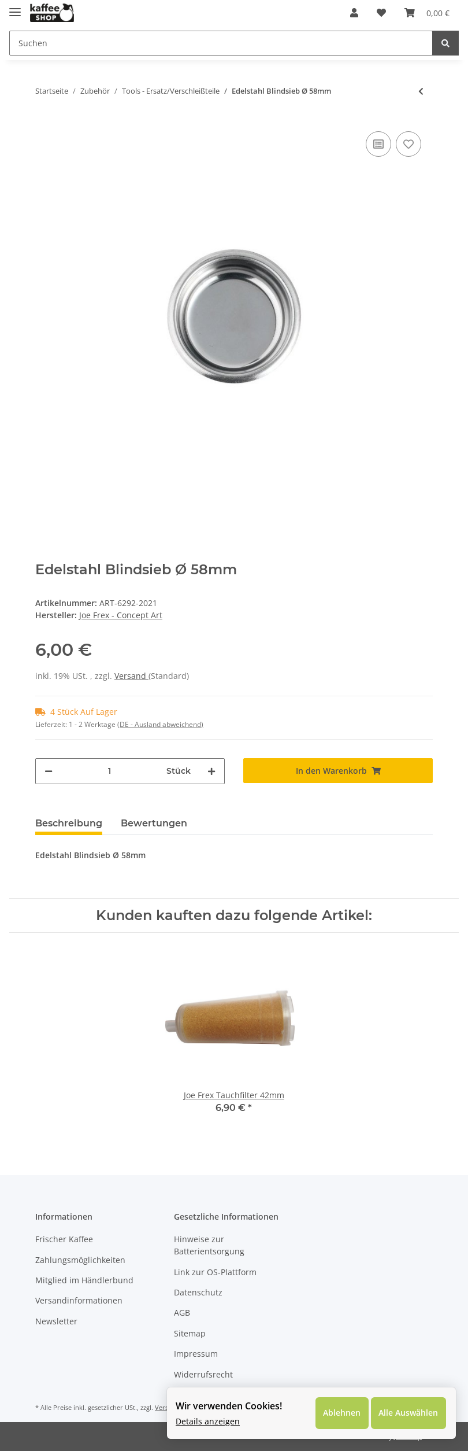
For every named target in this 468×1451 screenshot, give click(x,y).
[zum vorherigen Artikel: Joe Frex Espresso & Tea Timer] (421, 91)
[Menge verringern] (48, 771)
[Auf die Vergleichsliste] (378, 144)
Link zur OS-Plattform (215, 1272)
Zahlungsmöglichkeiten (80, 1259)
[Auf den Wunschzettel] (408, 144)
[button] (354, 12)
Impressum (196, 1353)
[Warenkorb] (427, 12)
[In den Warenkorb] (338, 770)
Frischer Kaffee (64, 1239)
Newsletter (56, 1321)
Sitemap (190, 1333)
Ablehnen (335, 1410)
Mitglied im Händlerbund (84, 1280)
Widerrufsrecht (203, 1374)
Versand (131, 675)
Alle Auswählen (404, 1410)
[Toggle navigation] (15, 7)
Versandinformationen (78, 1300)
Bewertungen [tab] (154, 823)
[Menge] (109, 771)
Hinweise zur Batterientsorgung (209, 1245)
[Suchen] (221, 43)
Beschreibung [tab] (68, 823)
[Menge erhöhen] (211, 771)
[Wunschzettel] (381, 12)
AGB (182, 1312)
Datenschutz (198, 1292)
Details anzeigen (205, 1418)
